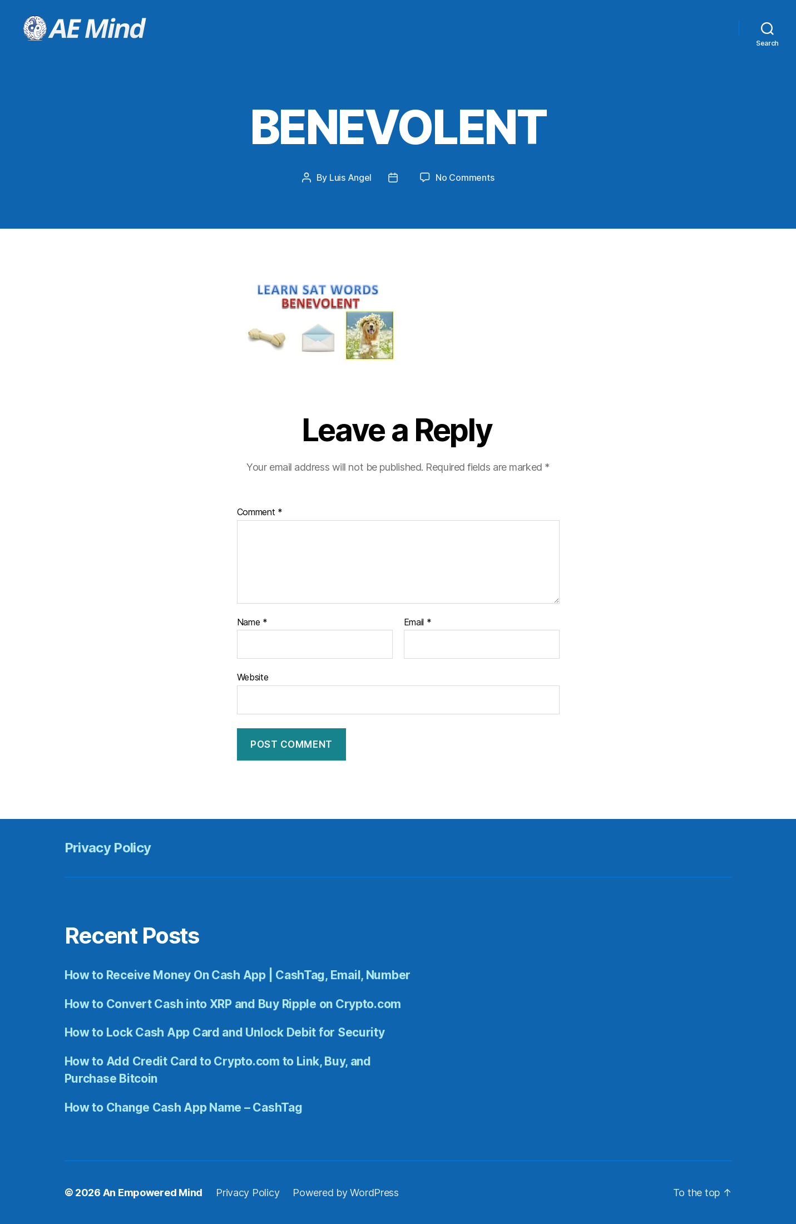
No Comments (465, 177)
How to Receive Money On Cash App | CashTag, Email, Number (238, 975)
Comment (260, 512)
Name (252, 623)
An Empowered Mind (152, 1192)
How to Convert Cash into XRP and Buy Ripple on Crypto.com (233, 1004)
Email (418, 623)
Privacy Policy (108, 848)
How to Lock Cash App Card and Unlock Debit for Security (225, 1032)
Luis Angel (350, 177)
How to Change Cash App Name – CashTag (184, 1107)
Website (253, 677)
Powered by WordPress (346, 1192)
